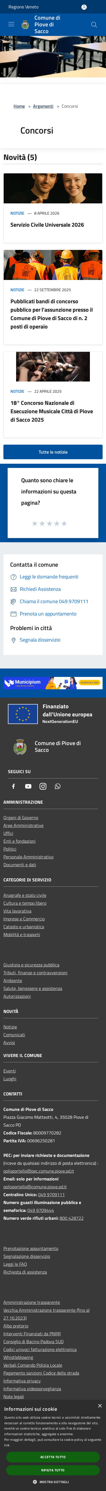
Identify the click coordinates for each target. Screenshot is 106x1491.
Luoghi (9, 1078)
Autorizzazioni (17, 996)
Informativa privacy (22, 1380)
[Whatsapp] (57, 787)
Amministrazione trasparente (31, 1302)
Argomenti (43, 106)
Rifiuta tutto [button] (52, 1470)
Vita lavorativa (17, 911)
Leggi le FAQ (15, 1264)
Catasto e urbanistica (23, 926)
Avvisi (9, 1042)
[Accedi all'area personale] (84, 7)
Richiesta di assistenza (25, 1272)
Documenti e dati (19, 864)
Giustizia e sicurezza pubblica (31, 964)
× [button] (100, 1406)
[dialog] (53, 1445)
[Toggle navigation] (11, 24)
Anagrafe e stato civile (24, 895)
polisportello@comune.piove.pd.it (35, 1186)
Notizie (17, 213)
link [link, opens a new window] (7, 1445)
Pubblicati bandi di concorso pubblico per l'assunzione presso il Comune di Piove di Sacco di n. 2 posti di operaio (51, 314)
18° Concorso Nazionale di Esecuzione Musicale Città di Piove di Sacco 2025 (51, 411)
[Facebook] (13, 787)
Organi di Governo (20, 817)
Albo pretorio (15, 1325)
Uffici (8, 833)
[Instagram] (43, 787)
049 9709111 (51, 1194)
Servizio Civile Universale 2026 (47, 224)
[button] (53, 1482)
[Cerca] (94, 24)
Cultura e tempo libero (24, 903)
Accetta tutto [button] (53, 1457)
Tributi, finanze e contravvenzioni (35, 972)
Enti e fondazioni (19, 841)
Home (19, 106)
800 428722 (72, 1218)
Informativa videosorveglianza (32, 1388)
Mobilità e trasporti (21, 934)
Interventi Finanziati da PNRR (32, 1333)
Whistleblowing (18, 1357)
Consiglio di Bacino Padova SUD (33, 1341)
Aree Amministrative (23, 825)
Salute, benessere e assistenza (32, 988)
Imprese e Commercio (24, 918)
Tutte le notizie (53, 452)
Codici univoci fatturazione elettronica (40, 1349)
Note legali (13, 1396)
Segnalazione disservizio (26, 1256)
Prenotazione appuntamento (30, 1248)
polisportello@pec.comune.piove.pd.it (38, 1171)
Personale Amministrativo (28, 856)
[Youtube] (28, 787)
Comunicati (14, 1034)
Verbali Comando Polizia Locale (32, 1365)
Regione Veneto (23, 6)
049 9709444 (40, 1210)
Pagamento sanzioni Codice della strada (41, 1373)
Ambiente (12, 980)
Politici (9, 849)
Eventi (9, 1070)
